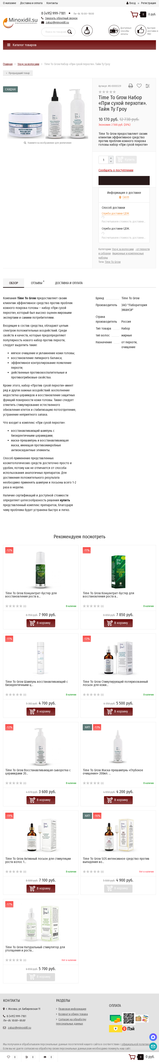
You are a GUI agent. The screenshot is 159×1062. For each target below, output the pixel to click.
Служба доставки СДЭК (115, 213)
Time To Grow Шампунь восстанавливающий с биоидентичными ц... (36, 683)
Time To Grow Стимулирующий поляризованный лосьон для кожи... (115, 683)
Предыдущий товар (18, 73)
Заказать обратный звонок (61, 18)
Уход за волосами (123, 249)
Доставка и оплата (31, 3)
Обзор (13, 283)
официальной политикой (136, 1044)
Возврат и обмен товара (73, 1014)
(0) (15, 606)
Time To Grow (113, 262)
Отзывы (37, 282)
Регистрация (148, 3)
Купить (130, 159)
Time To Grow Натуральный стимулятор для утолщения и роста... (35, 948)
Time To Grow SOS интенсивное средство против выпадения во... (116, 860)
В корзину (43, 623)
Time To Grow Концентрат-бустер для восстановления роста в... (31, 594)
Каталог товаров (21, 45)
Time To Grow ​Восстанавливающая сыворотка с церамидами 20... (38, 771)
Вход (131, 3)
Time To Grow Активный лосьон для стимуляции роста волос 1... (38, 860)
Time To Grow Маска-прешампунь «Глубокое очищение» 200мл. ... (113, 771)
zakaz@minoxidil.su (57, 22)
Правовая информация (72, 1009)
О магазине (9, 3)
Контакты (52, 3)
